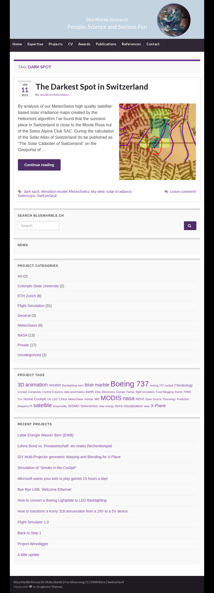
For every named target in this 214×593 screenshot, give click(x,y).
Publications (106, 44)
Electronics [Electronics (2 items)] (108, 391)
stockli (44, 95)
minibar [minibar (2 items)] (89, 399)
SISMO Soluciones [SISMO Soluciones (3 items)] (83, 406)
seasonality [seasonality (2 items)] (60, 406)
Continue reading (39, 165)
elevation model (54, 191)
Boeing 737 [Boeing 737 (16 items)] (129, 383)
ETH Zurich (27, 296)
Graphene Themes (50, 587)
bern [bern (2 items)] (81, 385)
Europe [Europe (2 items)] (120, 391)
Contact (153, 44)
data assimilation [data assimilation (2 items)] (74, 391)
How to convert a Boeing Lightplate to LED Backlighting (62, 500)
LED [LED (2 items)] (55, 399)
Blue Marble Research (107, 18)
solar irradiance (119, 191)
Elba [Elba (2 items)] (98, 391)
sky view (98, 191)
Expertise (35, 44)
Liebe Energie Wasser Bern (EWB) (46, 435)
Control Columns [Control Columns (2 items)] (52, 391)
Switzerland (46, 195)
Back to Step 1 (29, 533)
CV (70, 44)
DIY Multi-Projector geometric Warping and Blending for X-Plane (69, 457)
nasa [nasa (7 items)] (128, 398)
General (24, 315)
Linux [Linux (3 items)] (63, 399)
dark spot (32, 191)
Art (20, 276)
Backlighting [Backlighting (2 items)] (69, 385)
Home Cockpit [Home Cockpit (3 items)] (35, 399)
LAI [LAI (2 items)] (49, 399)
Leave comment (183, 191)
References (131, 44)
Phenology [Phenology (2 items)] (169, 399)
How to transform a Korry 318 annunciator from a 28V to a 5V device (73, 511)
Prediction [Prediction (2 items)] (183, 399)
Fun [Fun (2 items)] (20, 399)
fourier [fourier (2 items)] (179, 391)
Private (23, 345)
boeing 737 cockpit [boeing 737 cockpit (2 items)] (161, 385)
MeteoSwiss (60, 95)
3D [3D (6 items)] (21, 384)
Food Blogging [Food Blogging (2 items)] (165, 391)
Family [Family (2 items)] (130, 391)
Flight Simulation (31, 306)
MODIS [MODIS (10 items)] (111, 397)
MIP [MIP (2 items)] (97, 399)
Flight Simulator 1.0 (33, 522)
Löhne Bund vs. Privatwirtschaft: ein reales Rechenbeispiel (65, 446)
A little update (28, 555)
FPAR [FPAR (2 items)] (187, 391)
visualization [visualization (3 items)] (133, 406)
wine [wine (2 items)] (147, 406)
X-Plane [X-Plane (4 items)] (158, 405)
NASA (22, 335)
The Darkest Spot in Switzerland (91, 86)
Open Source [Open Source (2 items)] (153, 399)
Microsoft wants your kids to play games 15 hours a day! (63, 479)
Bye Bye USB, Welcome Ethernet (45, 489)
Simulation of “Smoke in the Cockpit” (47, 468)
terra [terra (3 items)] (119, 406)
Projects (56, 44)
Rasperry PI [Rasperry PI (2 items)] (25, 406)
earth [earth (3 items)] (90, 392)
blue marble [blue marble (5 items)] (97, 384)
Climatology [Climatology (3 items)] (183, 385)
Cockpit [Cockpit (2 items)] (22, 391)
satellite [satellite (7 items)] (42, 405)
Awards (84, 44)
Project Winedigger (33, 544)
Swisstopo (26, 195)
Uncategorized (29, 355)
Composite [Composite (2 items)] (34, 391)
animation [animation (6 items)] (36, 384)
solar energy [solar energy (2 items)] (106, 406)
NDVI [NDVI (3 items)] (140, 399)
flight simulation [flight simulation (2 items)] (145, 391)
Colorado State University (38, 286)
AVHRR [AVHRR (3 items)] (55, 385)
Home (17, 44)
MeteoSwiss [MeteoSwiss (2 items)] (75, 399)
